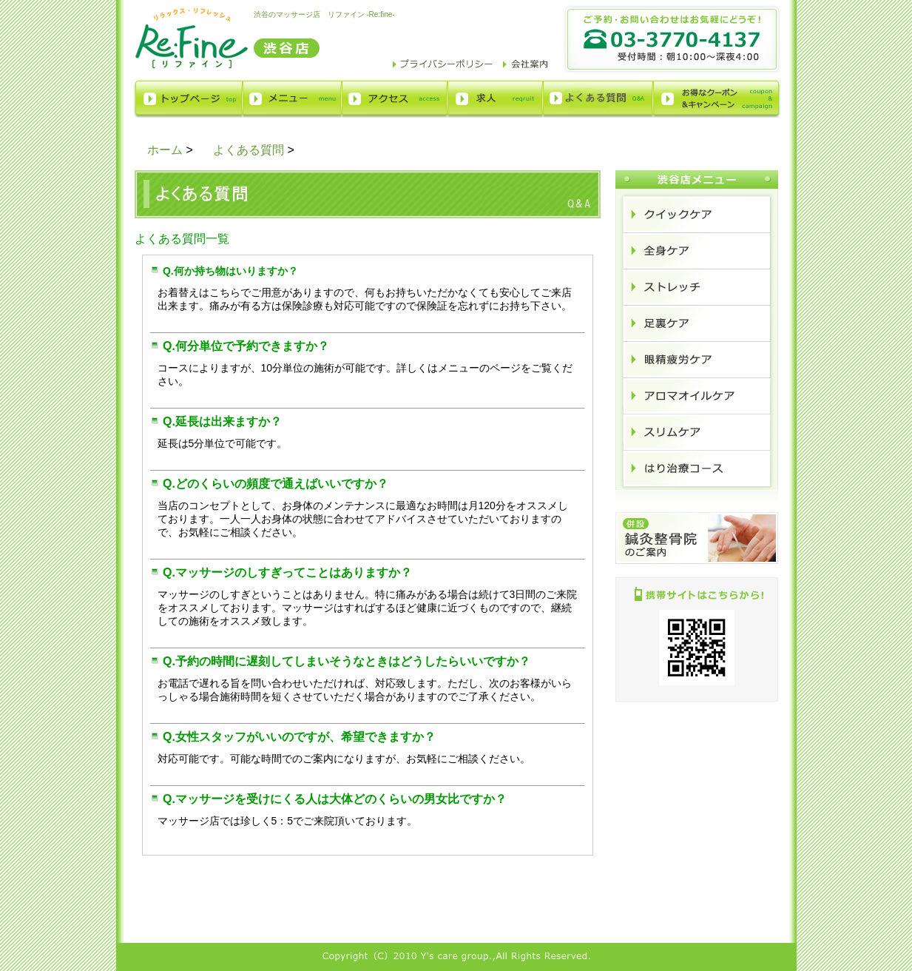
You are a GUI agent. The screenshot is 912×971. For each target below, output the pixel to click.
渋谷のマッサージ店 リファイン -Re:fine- (324, 14)
